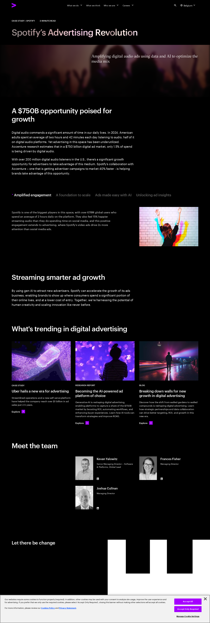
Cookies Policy (48, 608)
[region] (105, 609)
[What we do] (75, 5)
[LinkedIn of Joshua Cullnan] (97, 508)
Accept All (188, 601)
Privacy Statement (67, 608)
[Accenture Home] (20, 5)
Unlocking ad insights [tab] (153, 195)
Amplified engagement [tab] (33, 195)
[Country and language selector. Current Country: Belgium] (188, 5)
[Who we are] (111, 5)
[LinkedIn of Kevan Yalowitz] (97, 478)
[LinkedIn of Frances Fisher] (161, 478)
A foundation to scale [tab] (73, 195)
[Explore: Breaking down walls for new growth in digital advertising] (146, 422)
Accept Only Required (187, 609)
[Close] (205, 599)
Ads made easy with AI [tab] (113, 195)
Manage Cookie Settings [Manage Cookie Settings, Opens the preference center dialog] (187, 616)
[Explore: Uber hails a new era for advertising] (18, 411)
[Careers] (128, 5)
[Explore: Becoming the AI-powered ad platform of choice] (82, 422)
